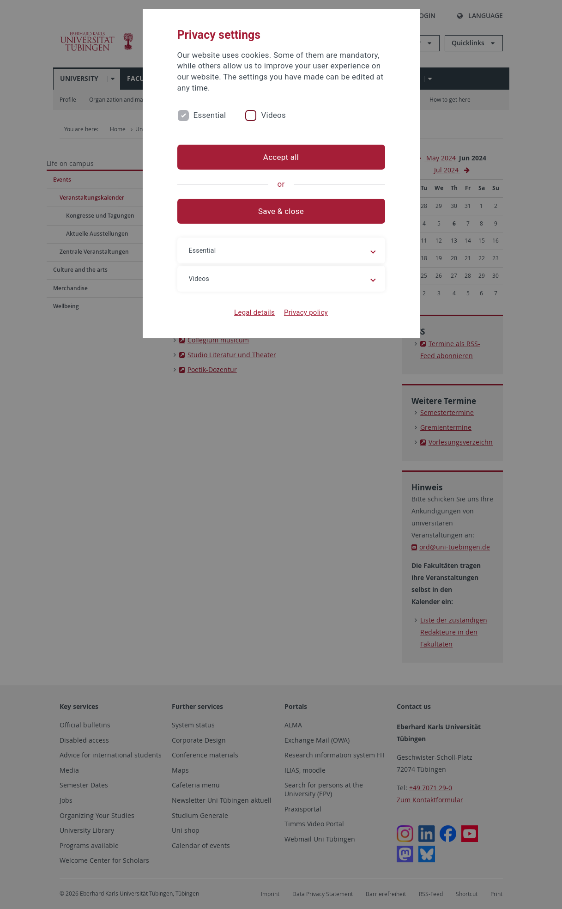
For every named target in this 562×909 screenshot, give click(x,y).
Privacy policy (306, 312)
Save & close (281, 211)
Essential (209, 115)
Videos (273, 115)
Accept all (281, 157)
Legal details (254, 312)
